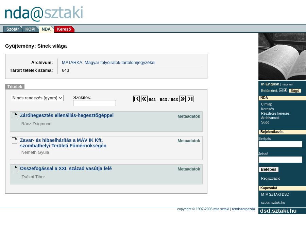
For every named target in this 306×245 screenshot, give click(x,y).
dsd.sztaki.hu (278, 211)
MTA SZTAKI (221, 209)
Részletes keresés (275, 113)
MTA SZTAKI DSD (275, 194)
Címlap (266, 104)
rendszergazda (243, 209)
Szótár (12, 29)
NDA (46, 29)
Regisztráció (270, 178)
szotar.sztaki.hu (273, 203)
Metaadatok (189, 116)
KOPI (30, 29)
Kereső (64, 29)
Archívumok (270, 118)
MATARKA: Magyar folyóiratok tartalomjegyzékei (108, 62)
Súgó (295, 91)
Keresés (267, 109)
